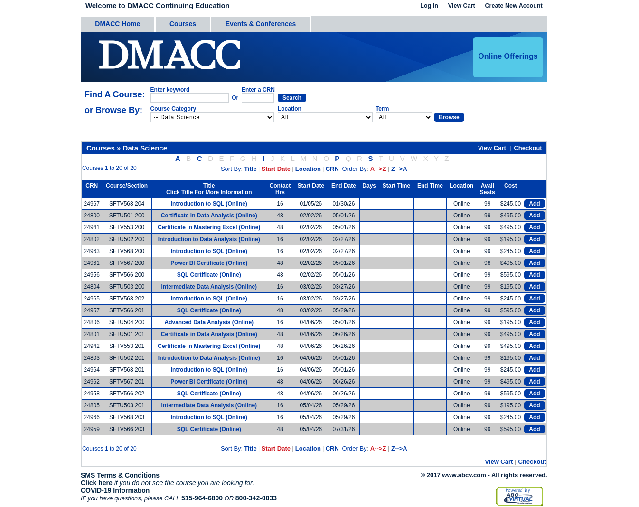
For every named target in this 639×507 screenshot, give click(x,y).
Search (291, 97)
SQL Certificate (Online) (209, 275)
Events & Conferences (261, 24)
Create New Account (514, 6)
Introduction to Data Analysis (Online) (209, 239)
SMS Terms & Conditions (120, 475)
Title (250, 168)
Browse (449, 117)
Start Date (276, 168)
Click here (97, 483)
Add (534, 203)
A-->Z (378, 168)
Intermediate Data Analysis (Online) (209, 286)
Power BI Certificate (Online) (208, 263)
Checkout (528, 147)
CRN (332, 168)
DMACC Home (117, 24)
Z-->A (399, 168)
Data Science (145, 148)
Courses (182, 24)
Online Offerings (507, 56)
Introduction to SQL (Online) (209, 203)
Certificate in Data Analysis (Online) (209, 215)
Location (308, 168)
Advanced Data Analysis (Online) (209, 322)
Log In (429, 6)
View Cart (461, 6)
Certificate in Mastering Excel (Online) (209, 227)
